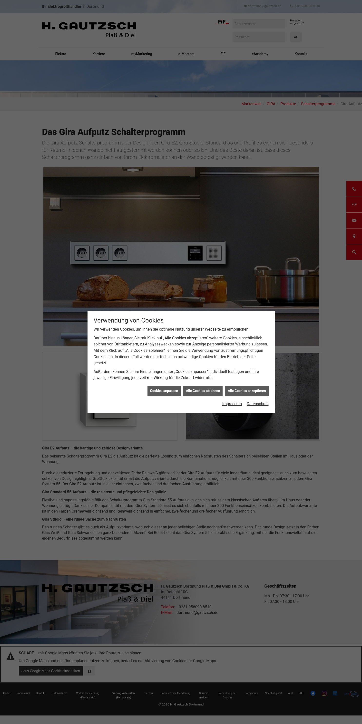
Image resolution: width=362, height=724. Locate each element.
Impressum (232, 154)
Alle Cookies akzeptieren (247, 141)
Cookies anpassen (164, 141)
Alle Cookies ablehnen (203, 141)
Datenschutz (257, 154)
